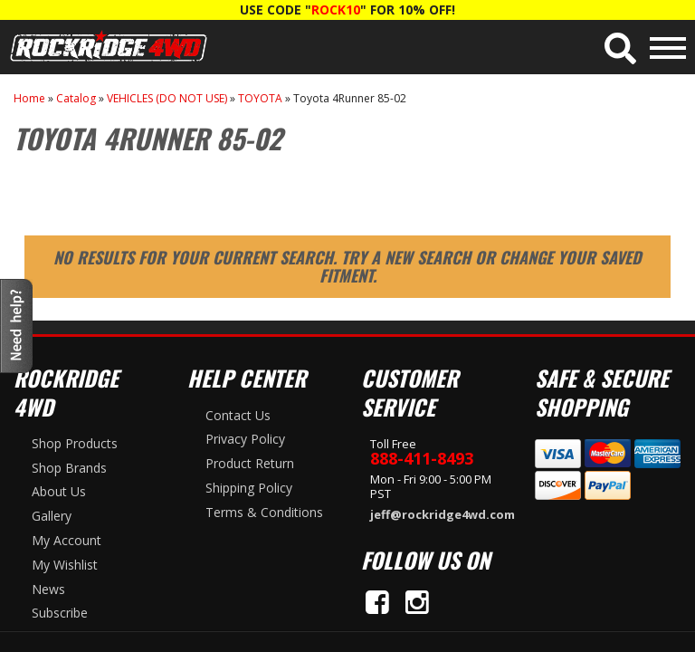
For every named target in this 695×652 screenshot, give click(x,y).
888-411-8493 (421, 458)
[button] (620, 48)
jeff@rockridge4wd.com (439, 514)
